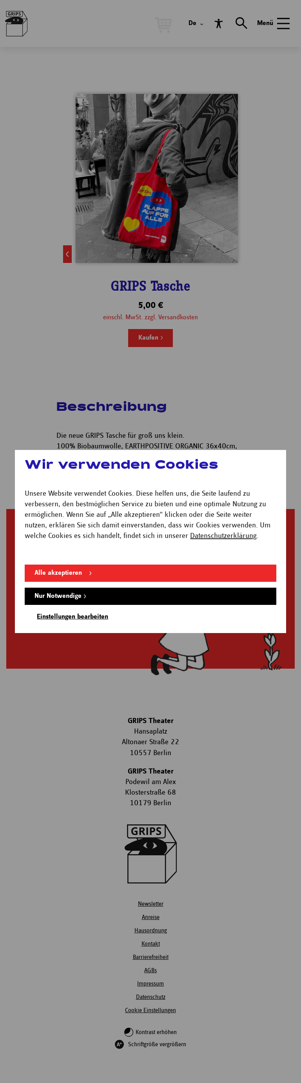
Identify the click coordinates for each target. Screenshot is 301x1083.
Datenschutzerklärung (223, 536)
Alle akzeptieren (58, 573)
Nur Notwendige (58, 596)
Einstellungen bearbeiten (72, 617)
